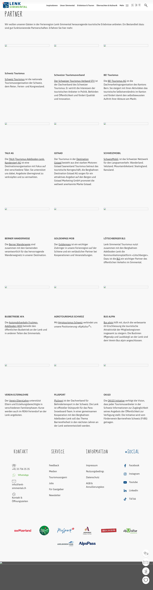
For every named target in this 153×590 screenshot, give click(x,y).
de (132, 5)
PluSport (58, 400)
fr (140, 5)
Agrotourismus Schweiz (70, 322)
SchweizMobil (111, 159)
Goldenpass (65, 244)
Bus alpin (108, 322)
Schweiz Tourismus (15, 79)
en (136, 5)
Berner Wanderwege (19, 244)
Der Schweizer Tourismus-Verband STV (74, 81)
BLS (118, 258)
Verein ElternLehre (19, 400)
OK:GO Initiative (116, 400)
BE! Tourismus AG (117, 81)
